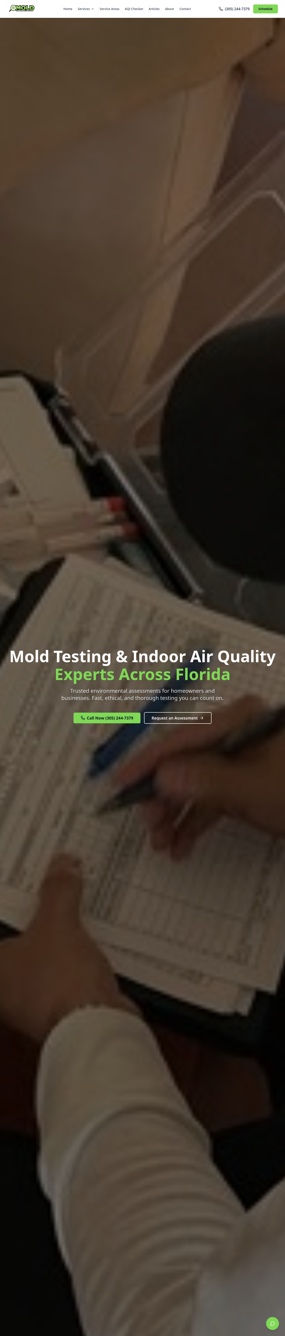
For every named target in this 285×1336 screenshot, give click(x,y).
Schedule (266, 9)
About (169, 9)
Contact (185, 9)
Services (86, 9)
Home (67, 9)
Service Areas (110, 9)
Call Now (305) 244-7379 (107, 718)
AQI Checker (134, 9)
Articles (154, 9)
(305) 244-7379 (234, 8)
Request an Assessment (178, 718)
